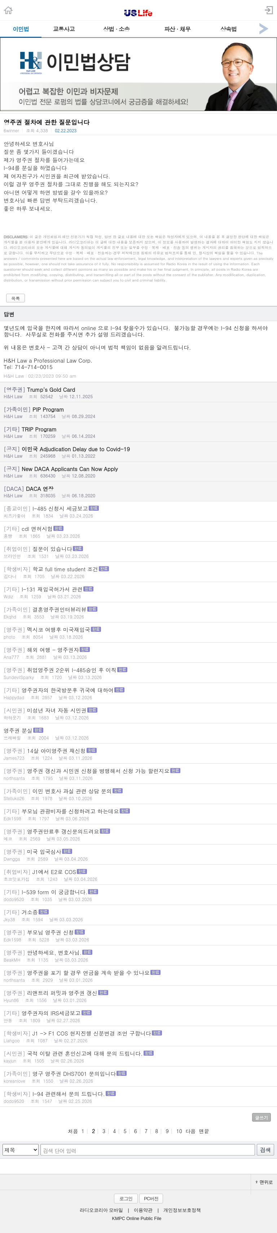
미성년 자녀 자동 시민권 (138, 713)
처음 (73, 1131)
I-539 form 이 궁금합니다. (138, 895)
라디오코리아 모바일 (101, 1210)
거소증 (138, 915)
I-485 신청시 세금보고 (138, 512)
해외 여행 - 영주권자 (138, 653)
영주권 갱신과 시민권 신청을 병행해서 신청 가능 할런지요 (138, 774)
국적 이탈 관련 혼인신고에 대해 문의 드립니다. (138, 1057)
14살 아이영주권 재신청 (138, 754)
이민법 (21, 29)
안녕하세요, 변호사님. (138, 956)
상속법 (228, 29)
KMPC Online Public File (137, 1218)
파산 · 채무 (177, 29)
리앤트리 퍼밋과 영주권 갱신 (138, 996)
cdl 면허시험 (138, 532)
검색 (265, 1150)
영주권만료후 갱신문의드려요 (138, 835)
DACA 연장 (138, 491)
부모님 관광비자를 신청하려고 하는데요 (138, 814)
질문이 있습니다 (138, 552)
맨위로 (264, 1182)
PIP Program (138, 412)
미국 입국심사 (138, 855)
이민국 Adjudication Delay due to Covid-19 (138, 452)
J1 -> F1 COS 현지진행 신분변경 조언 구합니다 (138, 1036)
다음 (190, 1131)
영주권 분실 (138, 734)
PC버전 (151, 1198)
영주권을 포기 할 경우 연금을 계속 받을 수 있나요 (138, 976)
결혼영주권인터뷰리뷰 (138, 613)
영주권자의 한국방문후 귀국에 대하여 (138, 693)
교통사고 (64, 29)
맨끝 (204, 1131)
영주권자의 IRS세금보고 (138, 1016)
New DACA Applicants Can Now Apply (138, 472)
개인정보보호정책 (182, 1210)
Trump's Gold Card (138, 392)
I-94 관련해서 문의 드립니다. (138, 1097)
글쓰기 (261, 1117)
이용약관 (143, 1210)
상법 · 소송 (116, 29)
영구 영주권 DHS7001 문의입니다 (138, 1077)
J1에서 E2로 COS (138, 875)
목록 (15, 298)
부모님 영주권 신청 (138, 935)
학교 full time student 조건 (138, 572)
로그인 (125, 1198)
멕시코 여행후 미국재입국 (138, 633)
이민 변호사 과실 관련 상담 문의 (138, 794)
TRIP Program (138, 432)
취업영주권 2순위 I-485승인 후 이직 (138, 673)
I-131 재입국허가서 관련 (138, 592)
